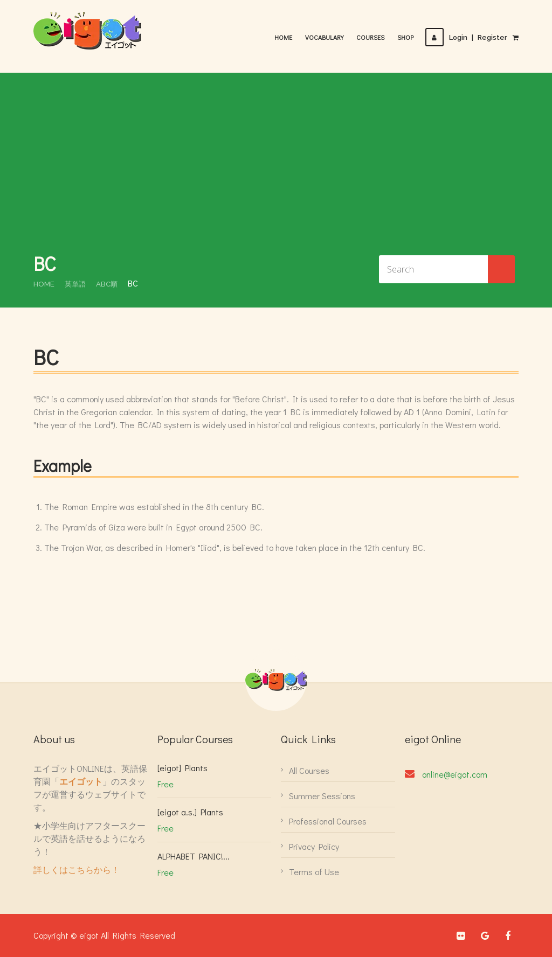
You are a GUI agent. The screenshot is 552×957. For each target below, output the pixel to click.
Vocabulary (327, 37)
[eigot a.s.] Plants (190, 812)
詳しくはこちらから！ (76, 869)
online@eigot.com (454, 774)
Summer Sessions (322, 795)
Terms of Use (314, 871)
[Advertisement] (276, 169)
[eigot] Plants (182, 767)
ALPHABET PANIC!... (193, 856)
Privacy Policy (314, 846)
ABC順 (110, 284)
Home (286, 37)
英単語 (77, 284)
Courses (374, 37)
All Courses (309, 770)
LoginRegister (468, 37)
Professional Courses (328, 821)
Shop (409, 37)
